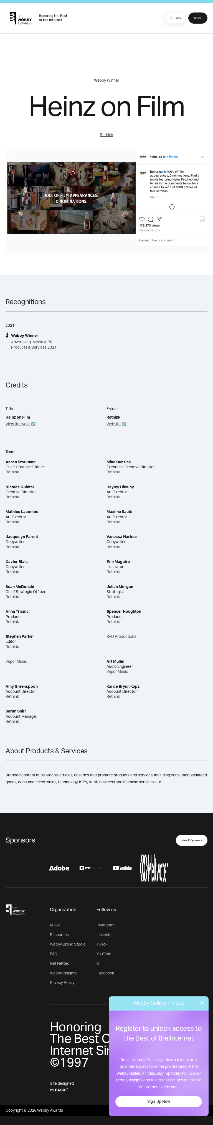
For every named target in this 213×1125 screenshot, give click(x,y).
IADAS (55, 925)
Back (175, 18)
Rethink (106, 135)
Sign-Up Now (158, 1102)
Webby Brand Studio (67, 944)
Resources (59, 935)
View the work (18, 424)
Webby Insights (63, 973)
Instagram (106, 925)
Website (113, 424)
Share (198, 18)
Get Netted (59, 964)
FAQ (53, 954)
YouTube (104, 954)
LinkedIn (104, 935)
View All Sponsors (192, 840)
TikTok (102, 944)
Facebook (105, 973)
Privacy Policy (62, 983)
